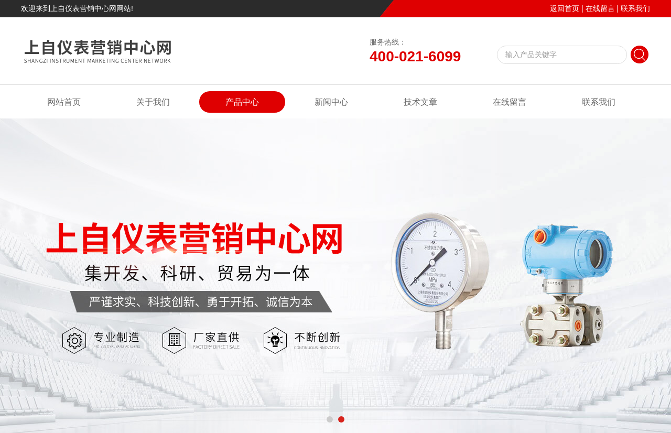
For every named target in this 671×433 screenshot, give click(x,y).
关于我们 (153, 102)
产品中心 (242, 102)
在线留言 (600, 8)
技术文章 (420, 102)
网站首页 (64, 102)
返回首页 (564, 8)
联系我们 (635, 8)
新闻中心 (331, 102)
